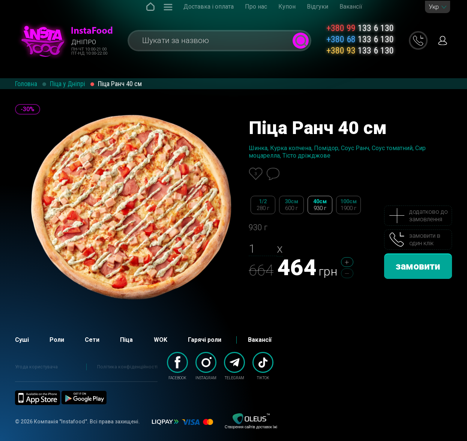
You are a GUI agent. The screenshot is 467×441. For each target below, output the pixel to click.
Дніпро (83, 42)
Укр (434, 7)
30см (291, 205)
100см (348, 205)
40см (320, 205)
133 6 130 (360, 28)
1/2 (263, 205)
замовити (418, 266)
